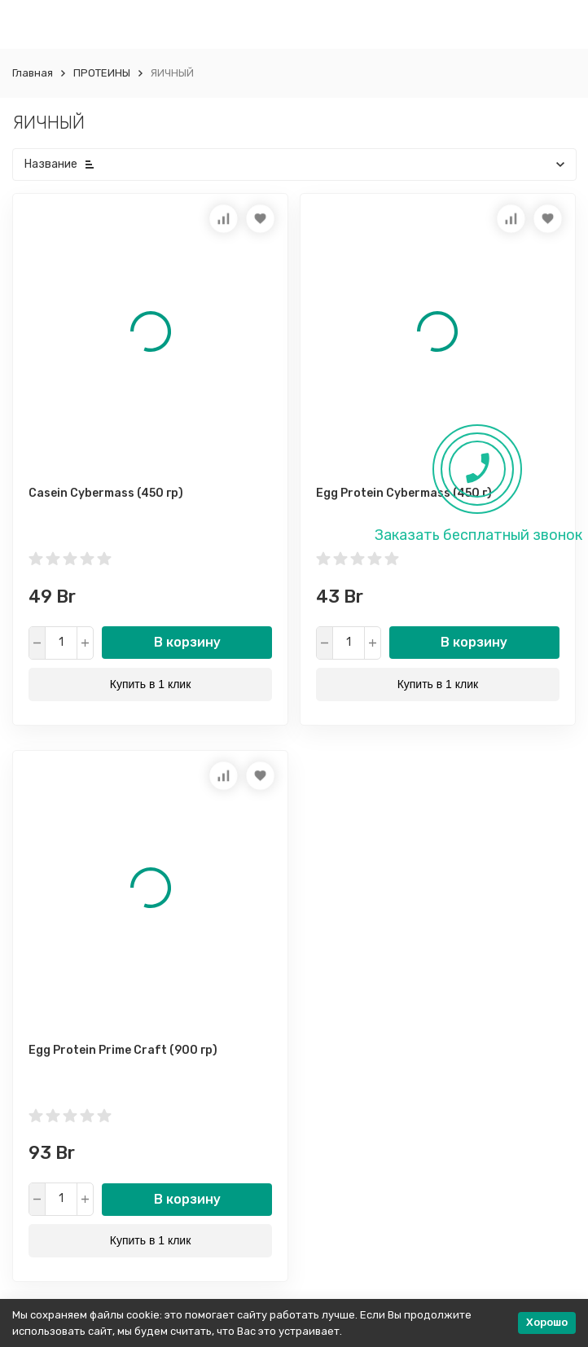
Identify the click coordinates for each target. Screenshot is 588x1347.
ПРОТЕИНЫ (101, 73)
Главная (32, 73)
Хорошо (547, 1322)
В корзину (187, 642)
